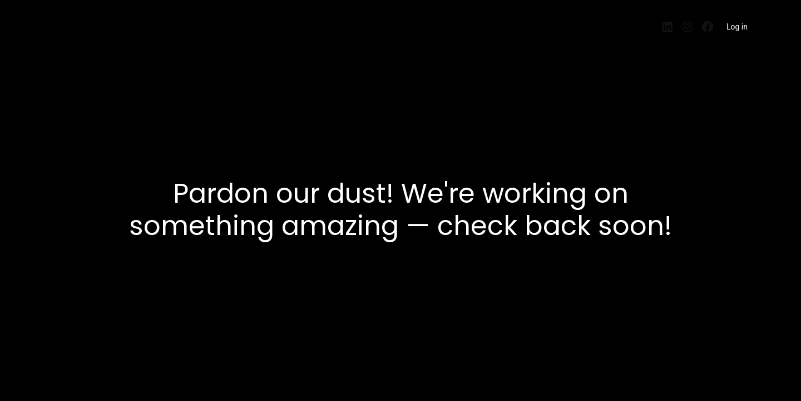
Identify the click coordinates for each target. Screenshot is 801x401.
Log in (737, 26)
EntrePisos (71, 23)
